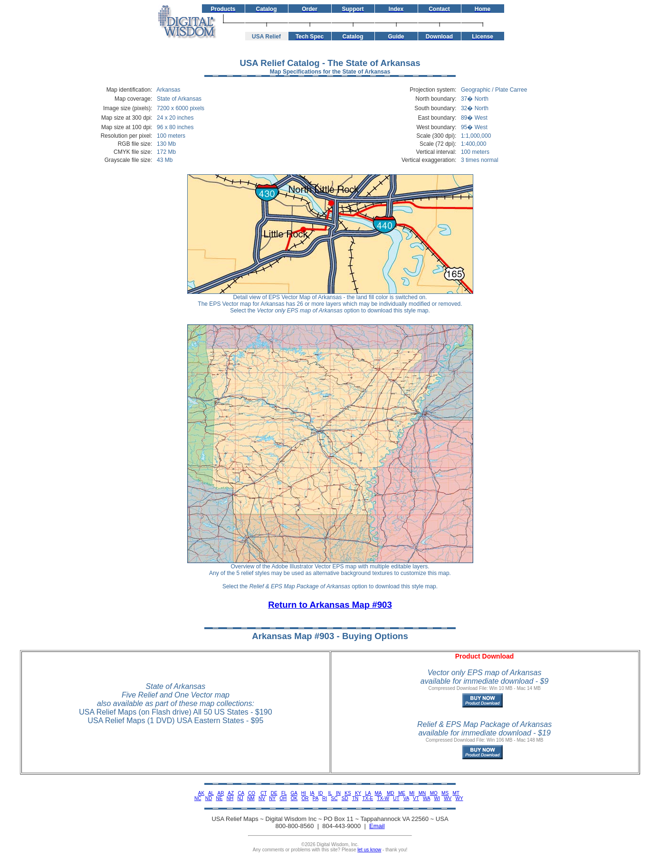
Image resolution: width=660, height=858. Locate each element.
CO (251, 793)
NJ (240, 798)
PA (315, 798)
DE (274, 793)
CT (263, 793)
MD (390, 793)
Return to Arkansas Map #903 (330, 605)
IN (338, 793)
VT (416, 798)
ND (208, 798)
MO (434, 793)
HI (303, 793)
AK (201, 793)
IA (312, 793)
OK (294, 798)
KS (347, 793)
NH (230, 798)
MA (377, 793)
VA (406, 798)
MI (411, 793)
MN (422, 793)
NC (197, 798)
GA (294, 793)
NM (251, 798)
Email (377, 826)
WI (437, 798)
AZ (231, 793)
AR (221, 793)
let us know (369, 849)
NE (219, 798)
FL (284, 793)
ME (401, 793)
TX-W (383, 798)
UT (396, 798)
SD (345, 798)
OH (283, 798)
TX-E (367, 798)
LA (368, 793)
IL (330, 793)
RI (324, 798)
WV (447, 798)
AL (211, 793)
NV (261, 798)
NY (272, 798)
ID (320, 793)
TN (355, 798)
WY (459, 798)
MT (455, 793)
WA (426, 798)
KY (358, 793)
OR (304, 798)
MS (445, 793)
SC (334, 798)
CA (241, 793)
